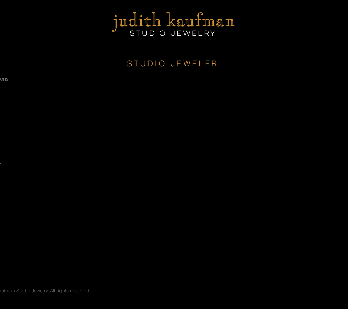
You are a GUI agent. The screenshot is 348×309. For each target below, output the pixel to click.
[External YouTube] (173, 161)
